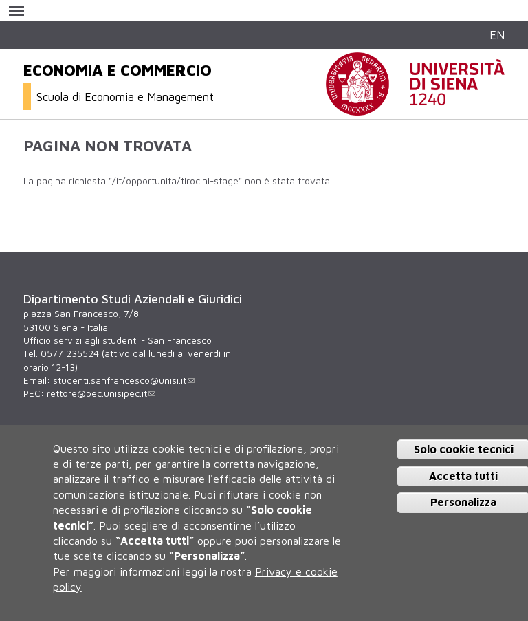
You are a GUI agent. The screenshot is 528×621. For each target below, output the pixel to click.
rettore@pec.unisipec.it (101, 393)
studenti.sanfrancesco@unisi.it (124, 380)
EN (497, 34)
